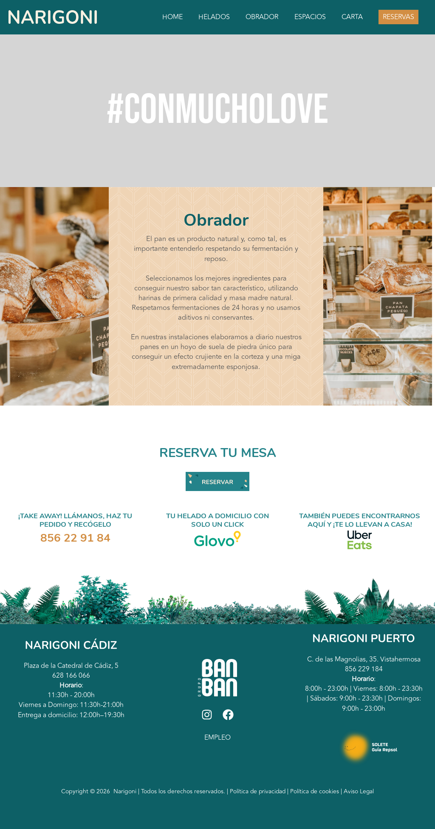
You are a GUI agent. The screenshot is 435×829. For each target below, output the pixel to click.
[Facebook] (228, 714)
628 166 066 (71, 675)
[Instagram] (206, 714)
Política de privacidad (257, 791)
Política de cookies (316, 791)
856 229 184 (364, 669)
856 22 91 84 (75, 537)
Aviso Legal (360, 791)
